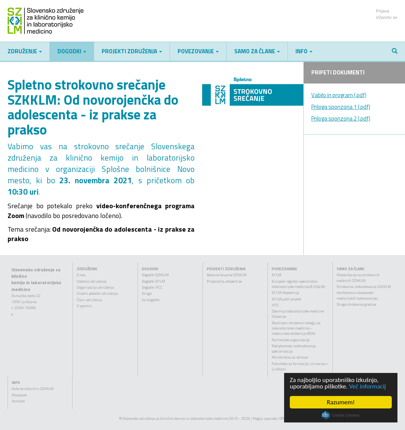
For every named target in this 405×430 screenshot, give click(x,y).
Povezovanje (198, 51)
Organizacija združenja (95, 287)
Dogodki (71, 51)
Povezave (19, 395)
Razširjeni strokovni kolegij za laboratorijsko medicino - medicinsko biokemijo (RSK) (296, 328)
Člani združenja (89, 300)
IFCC (275, 305)
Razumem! (341, 402)
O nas (81, 275)
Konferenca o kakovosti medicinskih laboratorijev (357, 295)
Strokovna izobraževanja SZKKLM (364, 286)
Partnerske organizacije (290, 340)
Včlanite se (386, 17)
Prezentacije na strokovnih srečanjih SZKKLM (358, 277)
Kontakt (18, 401)
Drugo (146, 293)
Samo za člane (257, 51)
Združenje (25, 51)
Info (303, 51)
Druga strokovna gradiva (356, 304)
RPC (282, 418)
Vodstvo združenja (92, 281)
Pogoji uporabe (265, 418)
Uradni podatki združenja (97, 293)
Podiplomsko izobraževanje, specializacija (294, 348)
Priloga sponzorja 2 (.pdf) (340, 118)
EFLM (276, 275)
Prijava (382, 10)
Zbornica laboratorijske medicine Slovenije (298, 313)
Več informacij (367, 386)
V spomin (84, 306)
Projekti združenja (132, 51)
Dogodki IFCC (152, 287)
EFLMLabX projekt (286, 299)
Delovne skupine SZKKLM (227, 275)
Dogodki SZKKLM (155, 275)
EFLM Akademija (285, 292)
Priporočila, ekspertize (224, 281)
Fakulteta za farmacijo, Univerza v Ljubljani (300, 366)
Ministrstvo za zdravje (290, 357)
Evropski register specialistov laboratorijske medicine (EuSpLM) (298, 283)
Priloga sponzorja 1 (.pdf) (340, 106)
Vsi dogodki (151, 300)
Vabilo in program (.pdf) (338, 95)
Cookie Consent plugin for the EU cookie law (341, 415)
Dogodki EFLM (153, 281)
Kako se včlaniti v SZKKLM (33, 388)
